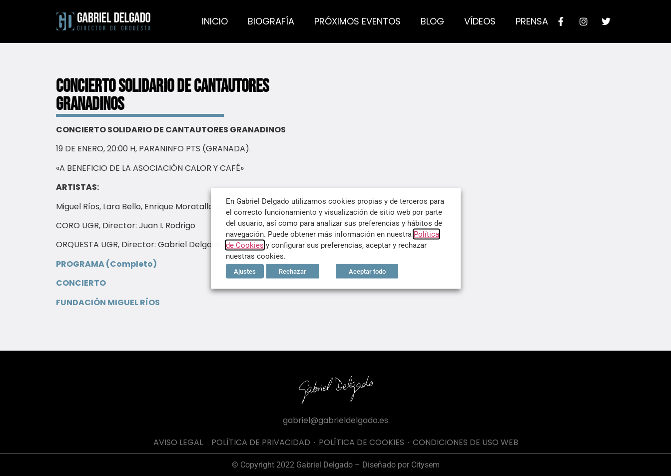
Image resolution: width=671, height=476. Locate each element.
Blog (432, 21)
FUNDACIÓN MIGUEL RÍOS (108, 302)
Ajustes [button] (245, 271)
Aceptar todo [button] (367, 271)
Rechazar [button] (292, 271)
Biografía (271, 21)
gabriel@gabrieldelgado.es (335, 420)
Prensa (532, 21)
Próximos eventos (357, 21)
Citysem (425, 465)
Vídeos (480, 21)
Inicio (215, 21)
